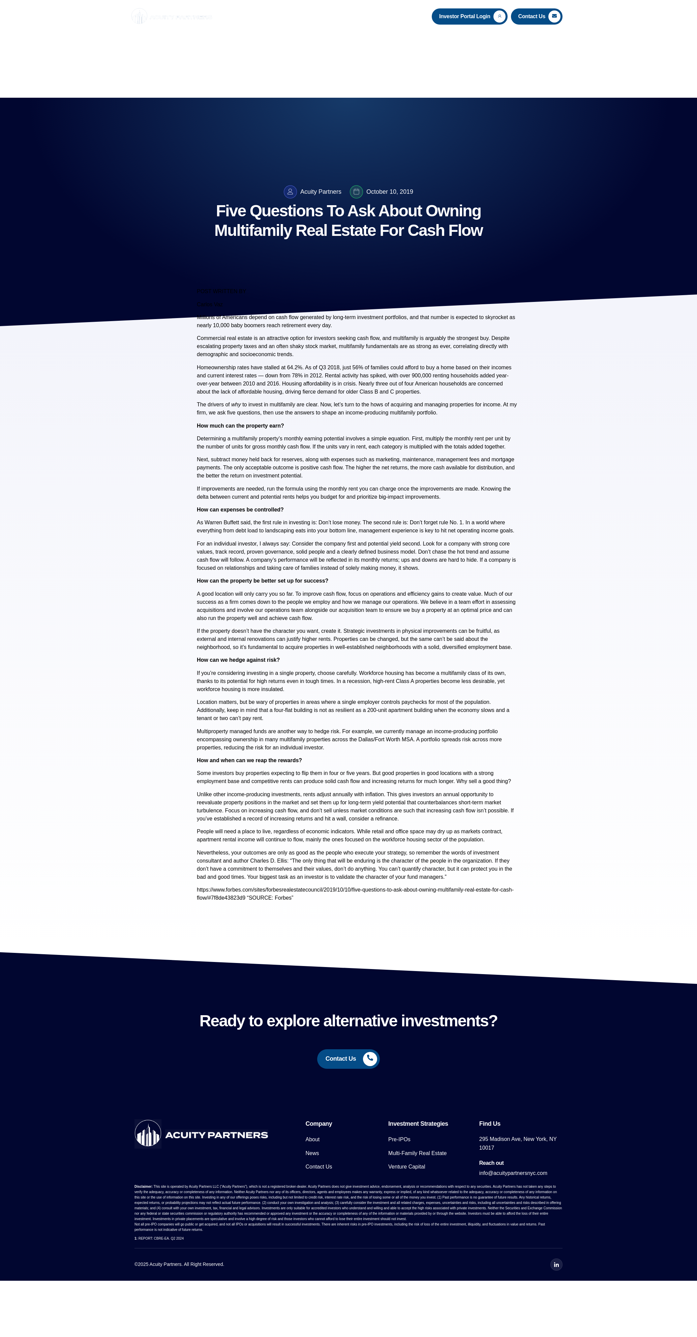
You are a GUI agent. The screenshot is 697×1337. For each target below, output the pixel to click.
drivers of (224, 411)
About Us (282, 16)
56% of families (371, 374)
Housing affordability (306, 390)
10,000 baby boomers (239, 332)
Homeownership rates (223, 374)
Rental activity (342, 382)
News (384, 16)
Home (253, 16)
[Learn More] (470, 16)
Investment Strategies (336, 16)
